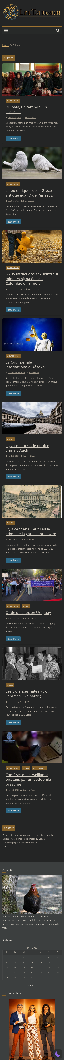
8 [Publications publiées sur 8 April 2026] (23, 962)
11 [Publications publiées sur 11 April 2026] (49, 962)
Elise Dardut (30, 117)
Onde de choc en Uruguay (28, 612)
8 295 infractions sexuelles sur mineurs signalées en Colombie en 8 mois (32, 278)
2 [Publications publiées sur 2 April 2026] (32, 957)
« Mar (31, 985)
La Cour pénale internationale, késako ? (26, 364)
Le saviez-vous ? (13, 356)
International (13, 101)
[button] (57, 1053)
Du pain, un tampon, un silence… (26, 109)
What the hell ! (39, 768)
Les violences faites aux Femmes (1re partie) (26, 693)
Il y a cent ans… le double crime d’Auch (27, 448)
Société (26, 606)
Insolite (10, 439)
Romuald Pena (29, 456)
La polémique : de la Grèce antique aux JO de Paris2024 (30, 193)
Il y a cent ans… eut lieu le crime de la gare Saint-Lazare (31, 531)
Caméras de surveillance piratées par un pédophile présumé (28, 779)
